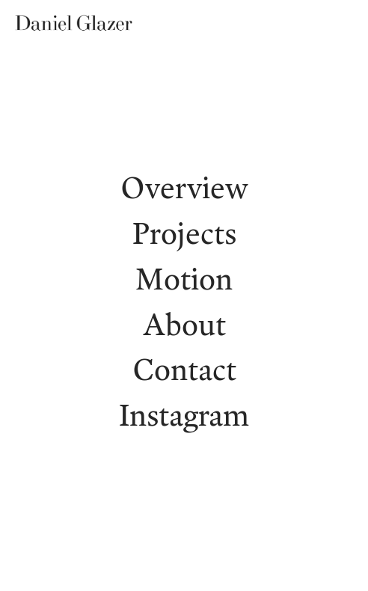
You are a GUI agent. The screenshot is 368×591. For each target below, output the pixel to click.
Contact (184, 369)
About (184, 324)
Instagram (184, 414)
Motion (184, 278)
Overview (184, 187)
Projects (184, 232)
